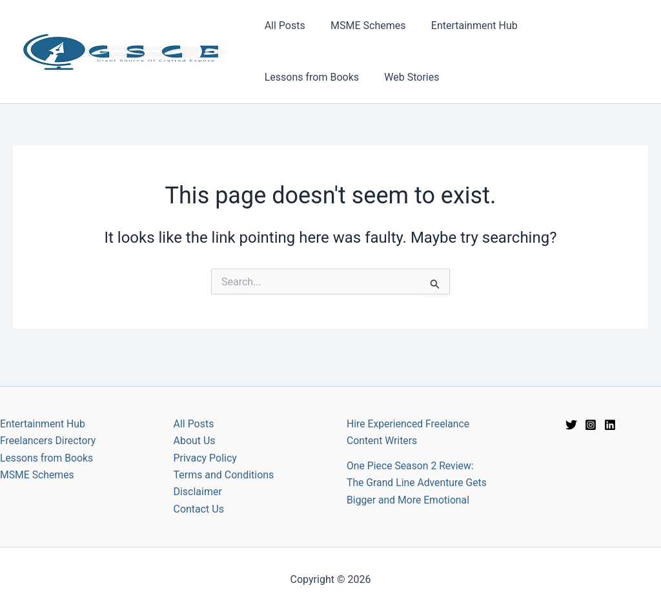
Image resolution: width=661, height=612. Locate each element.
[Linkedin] (610, 408)
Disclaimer (198, 476)
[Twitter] (571, 408)
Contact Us (199, 493)
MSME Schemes (360, 25)
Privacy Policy (206, 442)
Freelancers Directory (48, 425)
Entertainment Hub (463, 25)
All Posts (282, 25)
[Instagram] (590, 408)
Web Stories (289, 77)
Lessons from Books (573, 25)
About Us (195, 425)
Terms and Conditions (224, 459)
